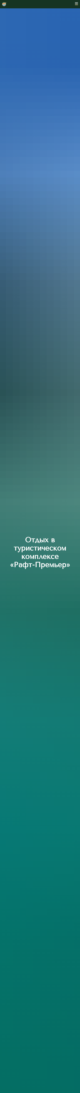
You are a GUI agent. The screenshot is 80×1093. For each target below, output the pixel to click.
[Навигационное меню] (76, 3)
